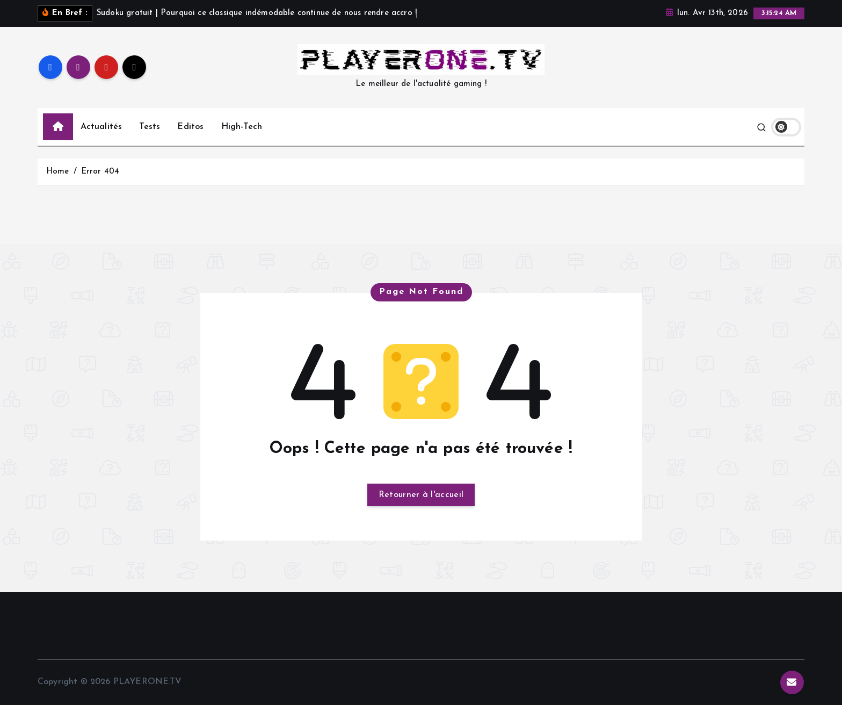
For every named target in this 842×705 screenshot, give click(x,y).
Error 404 (100, 172)
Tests (149, 127)
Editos (190, 127)
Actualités (101, 127)
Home (57, 172)
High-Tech (241, 127)
